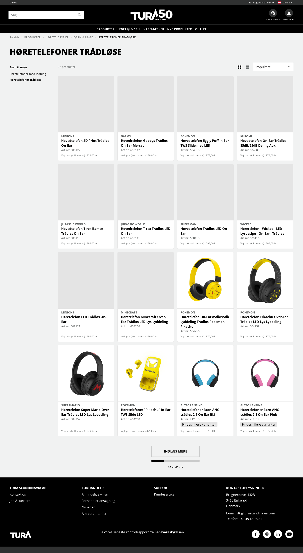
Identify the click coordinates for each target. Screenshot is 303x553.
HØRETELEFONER (57, 37)
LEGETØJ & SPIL (128, 30)
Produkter (105, 30)
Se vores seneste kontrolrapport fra (142, 532)
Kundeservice (164, 494)
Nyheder (88, 507)
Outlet (201, 30)
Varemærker (154, 30)
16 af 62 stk (175, 467)
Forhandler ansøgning (98, 501)
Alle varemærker (94, 513)
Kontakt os (18, 494)
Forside (14, 37)
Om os (13, 2)
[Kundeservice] (271, 15)
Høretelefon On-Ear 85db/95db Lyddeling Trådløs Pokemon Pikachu (205, 322)
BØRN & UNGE (83, 37)
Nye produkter (179, 30)
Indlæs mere (175, 451)
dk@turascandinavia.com (256, 513)
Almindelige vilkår (95, 494)
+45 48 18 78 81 (250, 519)
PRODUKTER (32, 37)
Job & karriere (20, 501)
